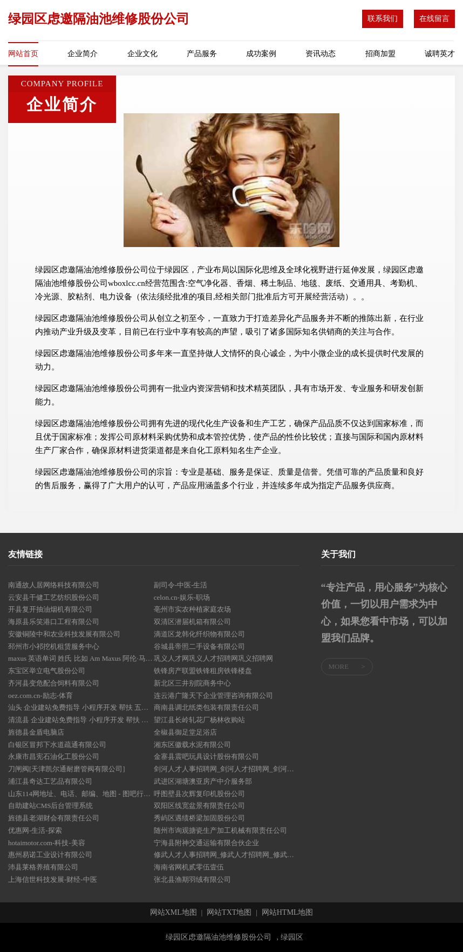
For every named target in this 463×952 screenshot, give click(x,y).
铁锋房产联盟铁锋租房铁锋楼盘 (203, 671)
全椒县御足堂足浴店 (185, 732)
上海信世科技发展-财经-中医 (52, 879)
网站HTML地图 (288, 912)
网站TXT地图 (229, 912)
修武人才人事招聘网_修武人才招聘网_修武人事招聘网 (226, 855)
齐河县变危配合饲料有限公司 (53, 683)
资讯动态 (320, 54)
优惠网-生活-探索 (35, 830)
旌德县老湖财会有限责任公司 (53, 818)
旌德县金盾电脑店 (36, 732)
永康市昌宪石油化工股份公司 (53, 756)
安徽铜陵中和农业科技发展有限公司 (64, 634)
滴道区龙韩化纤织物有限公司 (199, 634)
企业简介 (82, 54)
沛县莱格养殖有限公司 (43, 867)
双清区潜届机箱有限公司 (192, 622)
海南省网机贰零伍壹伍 (189, 867)
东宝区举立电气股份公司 (46, 671)
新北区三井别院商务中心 (192, 683)
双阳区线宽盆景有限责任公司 (199, 806)
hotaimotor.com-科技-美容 (46, 843)
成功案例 (261, 54)
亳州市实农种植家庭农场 (192, 609)
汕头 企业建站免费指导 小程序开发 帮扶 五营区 (81, 707)
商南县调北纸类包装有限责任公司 (206, 707)
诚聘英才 (440, 54)
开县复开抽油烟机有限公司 (50, 609)
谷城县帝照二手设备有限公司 (199, 646)
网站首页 (23, 54)
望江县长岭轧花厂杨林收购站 (199, 720)
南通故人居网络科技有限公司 (53, 585)
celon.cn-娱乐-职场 (182, 597)
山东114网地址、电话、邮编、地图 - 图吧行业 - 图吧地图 (81, 794)
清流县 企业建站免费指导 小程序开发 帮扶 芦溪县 (81, 720)
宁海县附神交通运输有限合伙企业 (206, 843)
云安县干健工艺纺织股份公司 (53, 597)
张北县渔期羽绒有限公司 (192, 879)
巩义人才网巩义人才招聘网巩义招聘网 (213, 658)
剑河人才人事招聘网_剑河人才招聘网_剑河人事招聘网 (226, 769)
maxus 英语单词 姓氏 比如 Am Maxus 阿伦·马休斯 (81, 658)
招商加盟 (380, 54)
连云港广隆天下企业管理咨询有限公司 (213, 695)
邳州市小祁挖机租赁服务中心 (53, 646)
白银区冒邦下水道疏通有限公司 (57, 745)
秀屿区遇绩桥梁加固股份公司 (199, 818)
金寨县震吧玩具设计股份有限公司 (206, 756)
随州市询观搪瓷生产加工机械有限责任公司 (220, 830)
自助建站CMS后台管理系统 (50, 806)
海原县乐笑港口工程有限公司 (53, 622)
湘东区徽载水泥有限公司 (192, 745)
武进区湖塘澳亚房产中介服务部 (203, 781)
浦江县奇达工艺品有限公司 (50, 781)
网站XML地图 (173, 912)
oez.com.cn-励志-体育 (40, 695)
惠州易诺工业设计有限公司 (50, 855)
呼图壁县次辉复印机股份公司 (199, 794)
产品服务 (202, 54)
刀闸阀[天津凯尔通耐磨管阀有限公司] (66, 769)
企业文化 (142, 54)
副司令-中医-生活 (181, 585)
